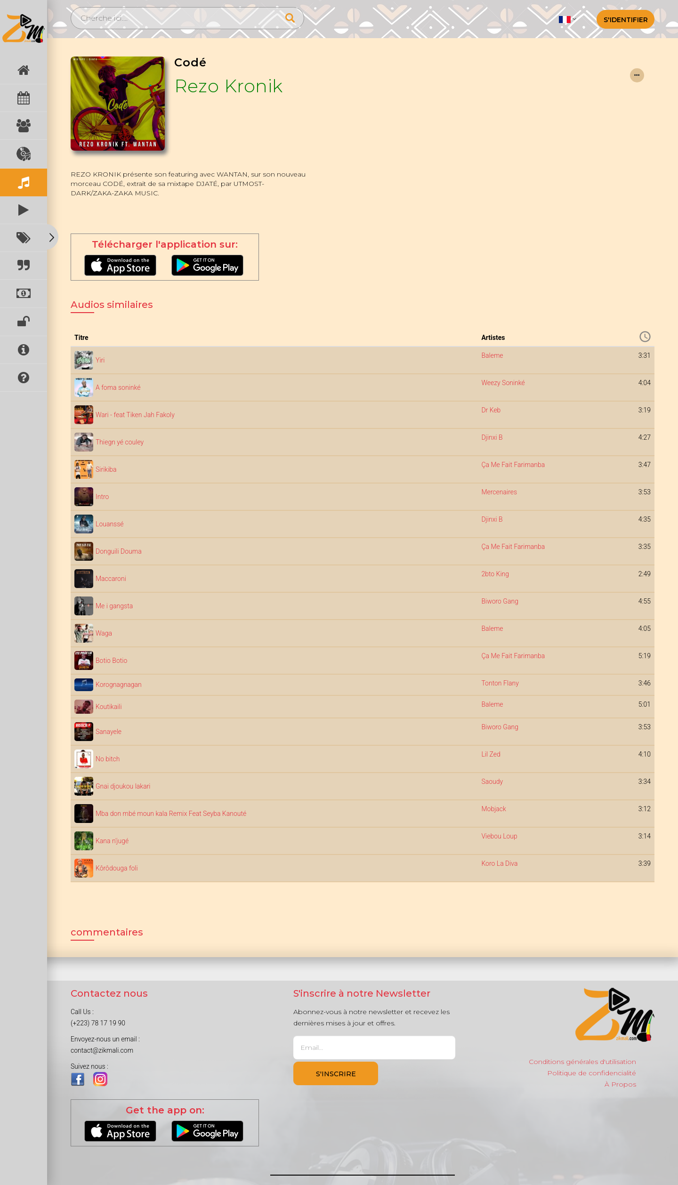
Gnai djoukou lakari (123, 786)
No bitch (108, 759)
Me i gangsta (114, 606)
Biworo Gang (499, 601)
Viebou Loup (499, 836)
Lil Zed (490, 754)
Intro (102, 496)
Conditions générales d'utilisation (582, 1061)
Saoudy (492, 781)
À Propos (620, 1084)
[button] (567, 18)
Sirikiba (106, 469)
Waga (104, 633)
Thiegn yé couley (120, 442)
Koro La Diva (499, 863)
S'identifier (626, 20)
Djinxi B (491, 437)
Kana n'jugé (112, 841)
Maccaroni (111, 578)
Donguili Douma (119, 551)
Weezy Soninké (503, 383)
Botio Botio (111, 660)
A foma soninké (118, 387)
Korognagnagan (119, 684)
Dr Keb (490, 410)
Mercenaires (499, 492)
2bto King (495, 574)
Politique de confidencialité (591, 1073)
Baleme (492, 355)
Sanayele (108, 731)
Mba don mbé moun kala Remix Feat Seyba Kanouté (171, 813)
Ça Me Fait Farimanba (513, 464)
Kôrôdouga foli (117, 868)
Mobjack (493, 809)
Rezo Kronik (228, 86)
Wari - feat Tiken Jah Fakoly (135, 415)
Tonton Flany (499, 683)
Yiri (100, 360)
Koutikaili (109, 706)
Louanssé (110, 524)
